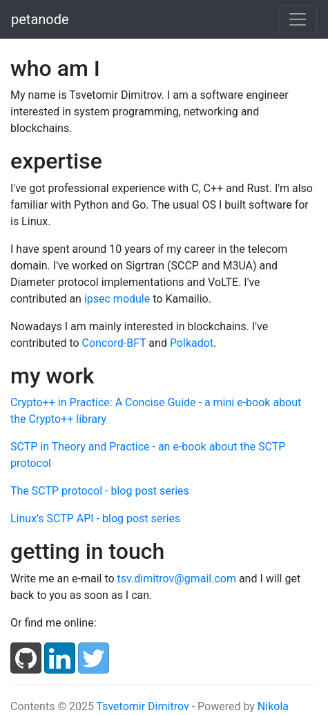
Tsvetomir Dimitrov (143, 706)
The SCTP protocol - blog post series (99, 490)
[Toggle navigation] (297, 19)
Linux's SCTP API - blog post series (95, 518)
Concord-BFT (114, 343)
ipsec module (117, 298)
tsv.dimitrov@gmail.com (176, 578)
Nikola (273, 706)
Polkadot (191, 343)
